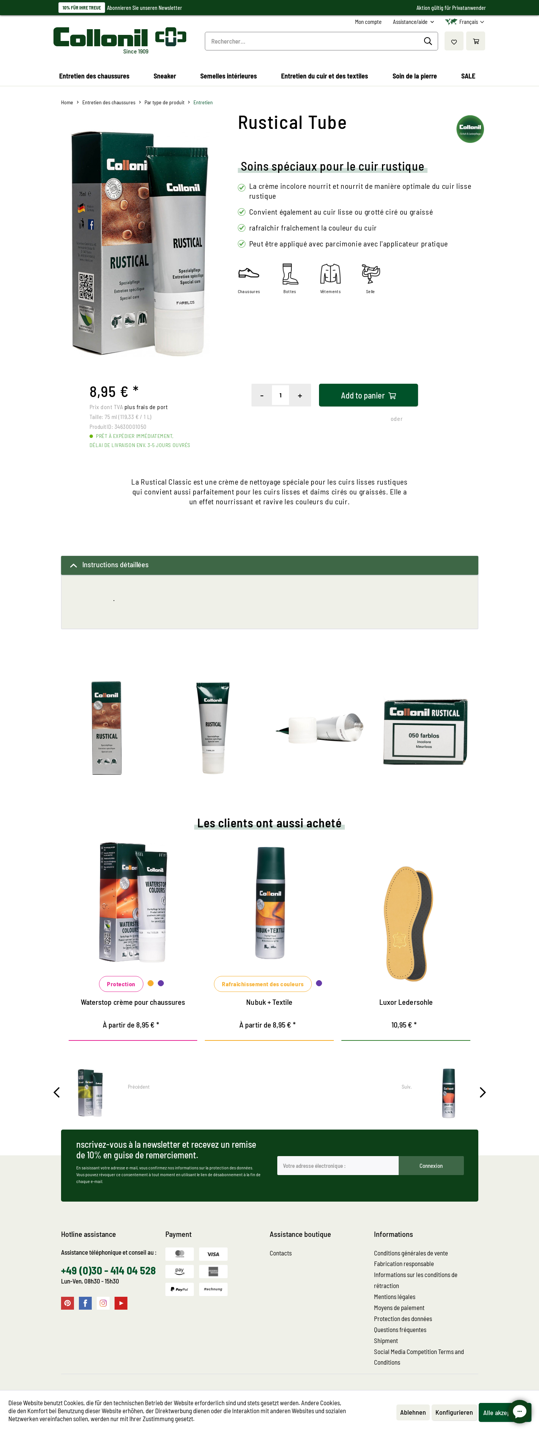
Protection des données (403, 1318)
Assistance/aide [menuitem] (411, 21)
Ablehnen (413, 1412)
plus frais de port (146, 406)
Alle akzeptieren (505, 1412)
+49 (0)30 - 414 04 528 (108, 1270)
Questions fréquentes (400, 1329)
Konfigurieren (454, 1412)
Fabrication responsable (404, 1263)
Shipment (386, 1340)
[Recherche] (429, 41)
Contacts (281, 1253)
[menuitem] (368, 22)
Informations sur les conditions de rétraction (415, 1280)
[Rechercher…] (321, 41)
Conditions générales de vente (411, 1253)
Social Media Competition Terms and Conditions (419, 1357)
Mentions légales (394, 1296)
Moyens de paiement (399, 1307)
